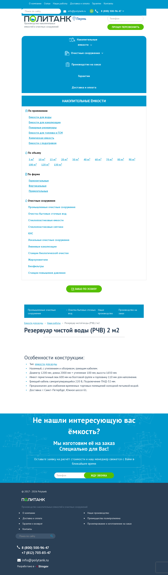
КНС (30, 233)
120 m (45, 164)
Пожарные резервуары (43, 127)
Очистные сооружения (84, 53)
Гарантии (96, 3)
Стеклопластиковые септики (45, 226)
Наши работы (60, 3)
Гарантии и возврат (32, 523)
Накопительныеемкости (84, 41)
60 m (98, 159)
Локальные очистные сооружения (48, 240)
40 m (87, 159)
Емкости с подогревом (42, 143)
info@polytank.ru (77, 11)
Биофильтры (36, 266)
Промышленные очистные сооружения (51, 207)
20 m (64, 159)
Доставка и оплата (80, 3)
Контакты (108, 3)
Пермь (81, 18)
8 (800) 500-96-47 (111, 11)
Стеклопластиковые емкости (46, 220)
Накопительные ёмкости (84, 101)
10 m (42, 159)
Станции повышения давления (46, 272)
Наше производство (105, 311)
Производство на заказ (84, 64)
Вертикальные (37, 185)
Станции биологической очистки (48, 253)
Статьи (47, 3)
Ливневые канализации (42, 246)
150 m (58, 164)
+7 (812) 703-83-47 (36, 552)
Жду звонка (99, 475)
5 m (31, 159)
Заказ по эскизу (84, 289)
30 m (75, 159)
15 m (53, 159)
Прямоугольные (38, 191)
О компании (35, 3)
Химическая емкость (41, 138)
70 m (109, 159)
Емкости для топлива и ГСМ (46, 132)
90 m (132, 159)
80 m (120, 159)
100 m (33, 164)
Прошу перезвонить (125, 27)
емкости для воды (46, 364)
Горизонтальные (39, 180)
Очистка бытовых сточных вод (47, 213)
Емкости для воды (40, 117)
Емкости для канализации (45, 122)
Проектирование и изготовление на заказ (109, 523)
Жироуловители (38, 259)
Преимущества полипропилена (103, 518)
